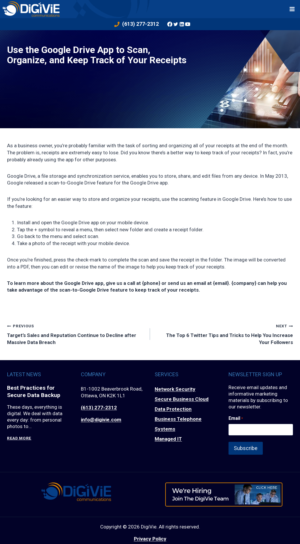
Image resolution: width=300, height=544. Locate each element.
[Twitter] (176, 24)
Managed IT (168, 439)
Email (236, 418)
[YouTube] (187, 24)
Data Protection (173, 409)
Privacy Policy (150, 539)
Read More (19, 438)
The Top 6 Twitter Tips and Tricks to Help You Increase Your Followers (224, 333)
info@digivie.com (101, 419)
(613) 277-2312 (99, 407)
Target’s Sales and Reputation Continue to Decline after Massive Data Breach (76, 333)
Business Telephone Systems (178, 424)
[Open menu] (292, 8)
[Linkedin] (182, 24)
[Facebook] (170, 24)
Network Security (175, 389)
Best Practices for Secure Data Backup (33, 391)
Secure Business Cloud (182, 399)
